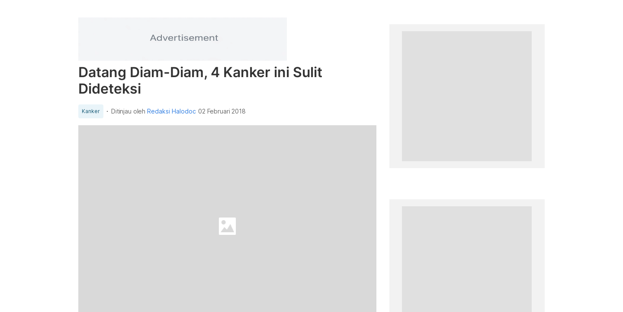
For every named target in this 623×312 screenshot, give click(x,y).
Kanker (91, 111)
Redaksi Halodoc (171, 111)
